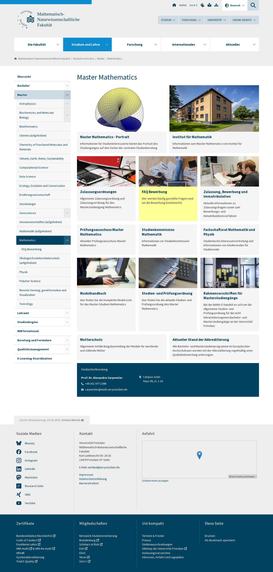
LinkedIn (30, 469)
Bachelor (23, 86)
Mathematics (115, 58)
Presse (147, 540)
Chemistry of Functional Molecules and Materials (43, 147)
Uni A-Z (193, 5)
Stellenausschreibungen (157, 544)
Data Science (27, 176)
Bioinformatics (28, 126)
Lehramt (23, 313)
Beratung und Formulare (34, 340)
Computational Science (33, 167)
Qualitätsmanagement (33, 349)
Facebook (31, 452)
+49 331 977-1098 (95, 383)
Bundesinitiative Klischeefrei (34, 536)
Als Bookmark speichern (220, 540)
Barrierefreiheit (89, 483)
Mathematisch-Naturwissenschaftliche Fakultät (58, 19)
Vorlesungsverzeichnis (156, 553)
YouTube (30, 503)
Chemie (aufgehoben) (32, 135)
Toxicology (26, 304)
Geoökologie (27, 204)
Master (100, 58)
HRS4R (20, 553)
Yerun (82, 557)
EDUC (82, 553)
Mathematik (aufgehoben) (35, 231)
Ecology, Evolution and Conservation (42, 186)
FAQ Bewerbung (32, 249)
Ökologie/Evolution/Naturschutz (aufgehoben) (39, 260)
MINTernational (28, 331)
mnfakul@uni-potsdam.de (104, 467)
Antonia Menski (71, 420)
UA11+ (83, 561)
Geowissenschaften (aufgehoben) (40, 222)
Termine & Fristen (153, 536)
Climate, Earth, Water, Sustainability (41, 158)
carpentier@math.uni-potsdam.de (106, 389)
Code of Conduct (26, 540)
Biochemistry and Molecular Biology (36, 115)
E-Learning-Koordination (34, 358)
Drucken (210, 536)
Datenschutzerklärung (93, 479)
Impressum (86, 475)
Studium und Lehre (83, 58)
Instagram (31, 460)
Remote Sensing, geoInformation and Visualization (42, 292)
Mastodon (31, 477)
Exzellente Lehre (26, 544)
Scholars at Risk (89, 544)
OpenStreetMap (237, 476)
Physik (23, 272)
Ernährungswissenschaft (34, 195)
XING (28, 494)
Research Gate (34, 486)
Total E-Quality (25, 561)
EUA (81, 548)
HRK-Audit (22, 548)
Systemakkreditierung (30, 557)
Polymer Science (30, 281)
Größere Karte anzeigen (155, 480)
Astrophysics (27, 104)
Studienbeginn (27, 322)
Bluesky (30, 443)
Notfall (182, 5)
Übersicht (24, 77)
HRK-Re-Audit (43, 548)
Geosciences (27, 213)
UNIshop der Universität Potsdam (162, 548)
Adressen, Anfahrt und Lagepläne (163, 557)
